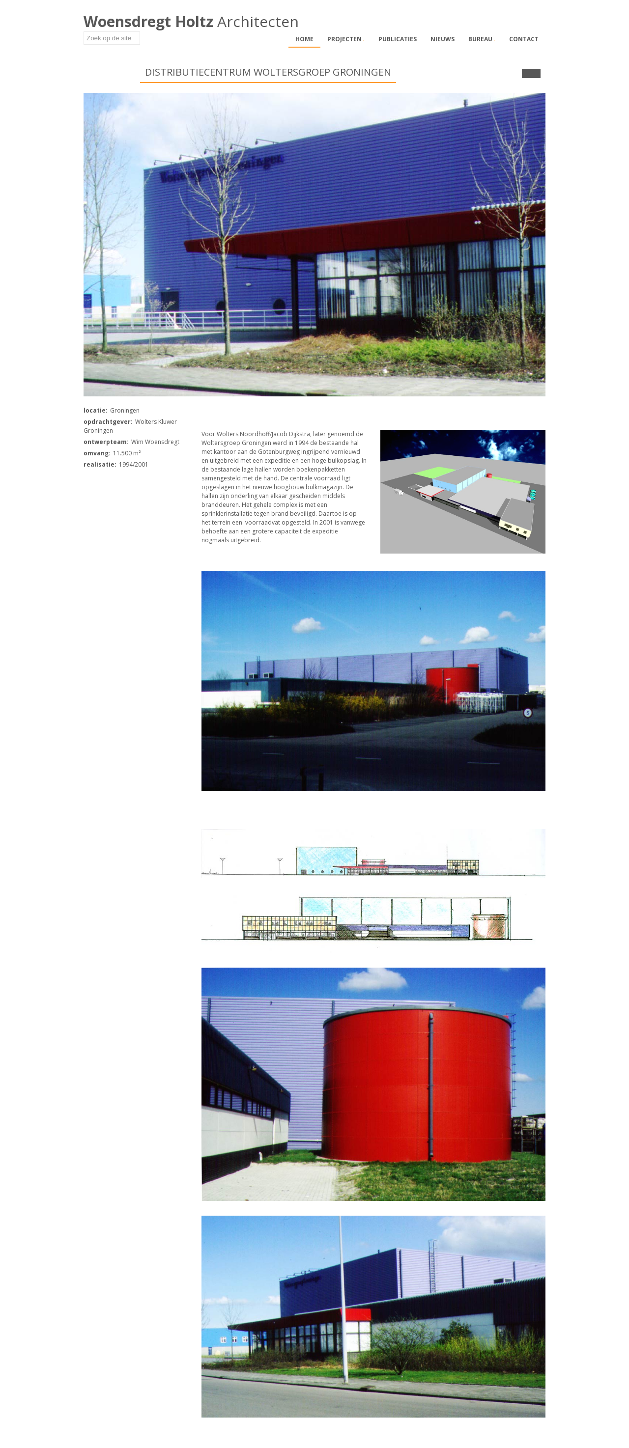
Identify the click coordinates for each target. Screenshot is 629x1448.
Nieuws (442, 39)
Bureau (481, 39)
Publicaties (397, 39)
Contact (524, 39)
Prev (526, 73)
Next (536, 73)
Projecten (346, 39)
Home (304, 39)
